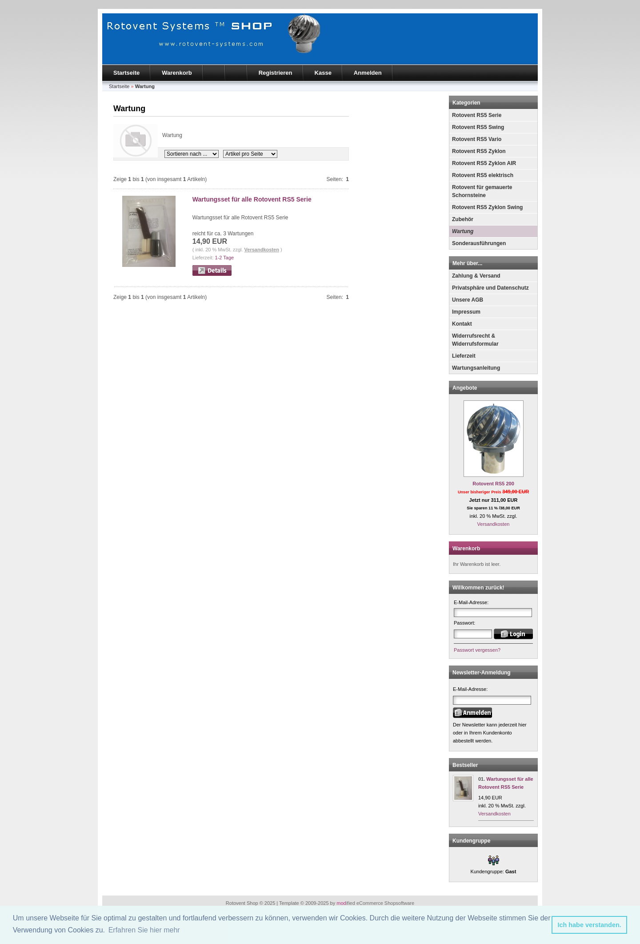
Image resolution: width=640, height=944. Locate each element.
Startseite (126, 72)
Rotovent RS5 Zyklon (479, 151)
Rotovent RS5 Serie (476, 115)
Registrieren (275, 72)
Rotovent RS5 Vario (476, 139)
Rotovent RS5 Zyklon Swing (487, 207)
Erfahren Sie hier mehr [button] (144, 930)
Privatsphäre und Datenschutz (490, 288)
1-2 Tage (224, 257)
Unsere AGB (467, 300)
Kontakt (462, 324)
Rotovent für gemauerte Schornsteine (482, 191)
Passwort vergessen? (477, 650)
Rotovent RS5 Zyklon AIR (484, 163)
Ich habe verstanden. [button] (589, 924)
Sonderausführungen (479, 243)
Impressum (466, 312)
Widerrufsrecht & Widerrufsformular (475, 340)
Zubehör (462, 219)
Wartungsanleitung (476, 368)
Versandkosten (261, 249)
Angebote (464, 388)
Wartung (462, 231)
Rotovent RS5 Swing (478, 127)
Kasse (323, 72)
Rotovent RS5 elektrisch (482, 175)
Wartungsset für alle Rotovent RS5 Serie (252, 199)
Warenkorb (177, 72)
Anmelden (368, 72)
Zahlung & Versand (476, 276)
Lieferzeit (464, 356)
